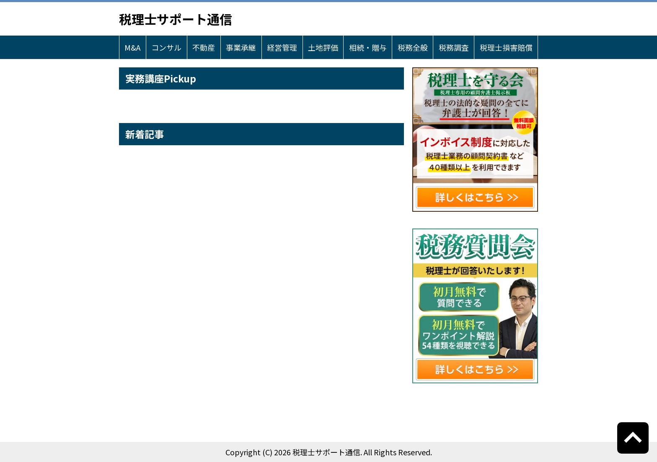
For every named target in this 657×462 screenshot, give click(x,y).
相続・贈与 (368, 47)
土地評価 (323, 47)
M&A (132, 47)
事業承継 (241, 47)
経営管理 (282, 47)
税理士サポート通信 (175, 18)
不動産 (203, 47)
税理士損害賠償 (506, 47)
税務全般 (413, 47)
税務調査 (454, 47)
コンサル (166, 47)
